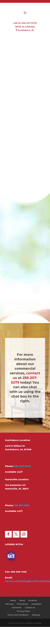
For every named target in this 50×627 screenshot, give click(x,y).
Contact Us (30, 607)
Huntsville (16, 607)
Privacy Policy (23, 611)
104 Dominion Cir (15, 485)
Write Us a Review (25, 26)
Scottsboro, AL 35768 (18, 449)
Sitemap (36, 615)
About (22, 600)
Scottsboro (36, 604)
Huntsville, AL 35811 (17, 488)
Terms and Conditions (18, 615)
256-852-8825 (21, 505)
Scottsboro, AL (26, 30)
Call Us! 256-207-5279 (25, 23)
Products (32, 600)
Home (13, 600)
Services (9, 604)
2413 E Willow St (15, 446)
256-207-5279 (22, 466)
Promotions (22, 604)
